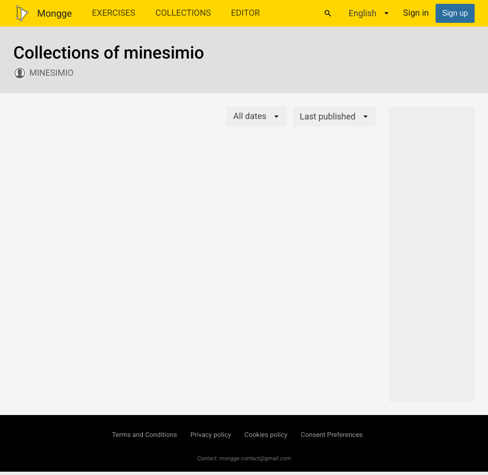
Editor (245, 13)
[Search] (328, 13)
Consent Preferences (332, 435)
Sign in (416, 13)
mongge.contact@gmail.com (255, 458)
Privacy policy (210, 435)
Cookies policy (265, 435)
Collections (183, 13)
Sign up (455, 13)
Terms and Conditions (144, 435)
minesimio (51, 73)
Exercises (113, 13)
